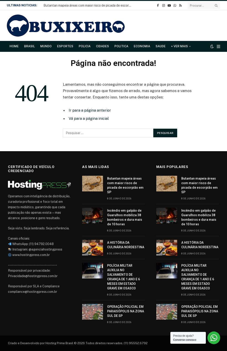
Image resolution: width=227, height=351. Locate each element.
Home (14, 46)
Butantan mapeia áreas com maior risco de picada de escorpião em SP (88, 5)
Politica (121, 46)
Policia (85, 46)
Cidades (102, 46)
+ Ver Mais (179, 46)
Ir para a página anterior (89, 110)
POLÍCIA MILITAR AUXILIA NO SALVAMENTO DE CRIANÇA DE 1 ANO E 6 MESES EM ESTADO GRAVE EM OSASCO (123, 277)
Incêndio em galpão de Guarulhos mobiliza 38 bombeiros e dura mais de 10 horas (124, 217)
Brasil (29, 46)
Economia (142, 46)
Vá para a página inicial (88, 118)
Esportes (65, 46)
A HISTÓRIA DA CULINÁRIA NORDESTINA (125, 245)
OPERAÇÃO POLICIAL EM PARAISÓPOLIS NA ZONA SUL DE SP (125, 311)
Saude (161, 46)
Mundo (46, 46)
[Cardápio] (218, 46)
